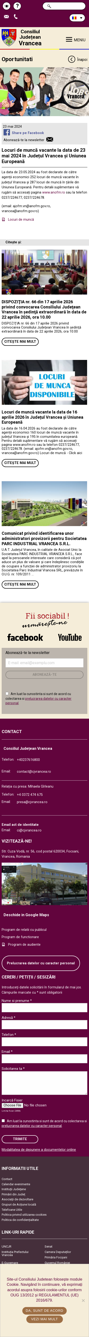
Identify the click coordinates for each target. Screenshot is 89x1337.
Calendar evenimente (16, 1184)
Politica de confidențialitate (20, 1220)
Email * (7, 1052)
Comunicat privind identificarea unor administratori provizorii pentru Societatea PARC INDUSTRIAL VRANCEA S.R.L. (44, 538)
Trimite (20, 1139)
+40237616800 (28, 760)
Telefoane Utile (12, 1209)
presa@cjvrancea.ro (32, 802)
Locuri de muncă (21, 220)
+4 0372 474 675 (30, 795)
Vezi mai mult (44, 1319)
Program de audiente (24, 945)
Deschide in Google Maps (26, 915)
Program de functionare (20, 937)
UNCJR (6, 1246)
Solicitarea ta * (13, 1069)
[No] (83, 1300)
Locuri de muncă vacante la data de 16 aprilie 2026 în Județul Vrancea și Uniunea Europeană (42, 417)
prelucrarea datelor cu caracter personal (32, 1126)
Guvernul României (57, 1263)
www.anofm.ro (53, 192)
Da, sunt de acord (44, 1310)
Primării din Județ (13, 1194)
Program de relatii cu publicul (24, 930)
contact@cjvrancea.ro (34, 772)
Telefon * (9, 1035)
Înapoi (77, 60)
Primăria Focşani (56, 1257)
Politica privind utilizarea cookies (24, 1214)
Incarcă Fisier (12, 1100)
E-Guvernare (10, 1263)
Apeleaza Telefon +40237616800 (16, 17)
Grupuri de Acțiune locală (19, 1204)
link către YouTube (70, 637)
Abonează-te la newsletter (24, 140)
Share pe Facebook (28, 133)
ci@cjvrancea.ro (29, 830)
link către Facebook (25, 637)
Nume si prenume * (17, 1001)
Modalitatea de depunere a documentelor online (39, 1150)
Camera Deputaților (58, 1252)
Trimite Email (7, 17)
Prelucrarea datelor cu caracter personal (41, 963)
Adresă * (8, 1018)
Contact (7, 1179)
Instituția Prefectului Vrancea (15, 1253)
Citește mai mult (20, 342)
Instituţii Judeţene (14, 1189)
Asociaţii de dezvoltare (17, 1199)
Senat (48, 1246)
